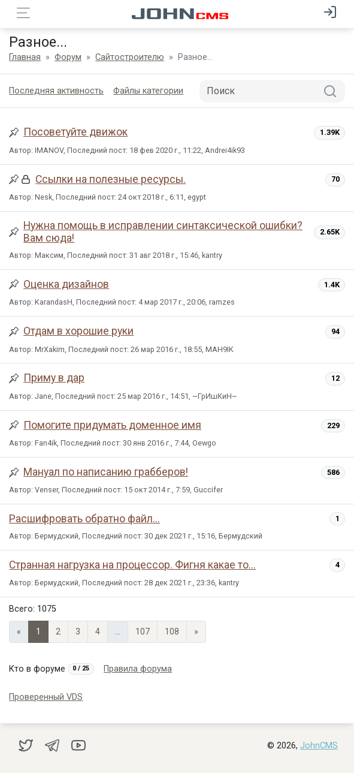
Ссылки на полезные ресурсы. (110, 179)
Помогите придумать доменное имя (112, 425)
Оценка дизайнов (66, 284)
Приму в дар (53, 378)
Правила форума (138, 669)
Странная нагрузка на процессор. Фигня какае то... (132, 565)
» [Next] (196, 632)
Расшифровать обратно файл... (84, 519)
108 (172, 632)
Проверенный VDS (46, 697)
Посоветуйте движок (75, 132)
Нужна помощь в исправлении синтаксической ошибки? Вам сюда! (162, 231)
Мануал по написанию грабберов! (105, 472)
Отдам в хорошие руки (78, 331)
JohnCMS (319, 746)
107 (142, 632)
